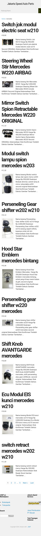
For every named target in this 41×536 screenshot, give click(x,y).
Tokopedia (6, 505)
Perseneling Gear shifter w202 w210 (20, 207)
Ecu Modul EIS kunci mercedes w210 (18, 400)
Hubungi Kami (6, 11)
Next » (25, 483)
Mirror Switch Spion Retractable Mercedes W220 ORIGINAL (19, 112)
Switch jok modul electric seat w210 (20, 27)
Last (32, 483)
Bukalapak (6, 502)
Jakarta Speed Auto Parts (20, 3)
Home (3, 19)
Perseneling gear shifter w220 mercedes (19, 305)
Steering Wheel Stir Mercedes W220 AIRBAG (17, 67)
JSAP (29, 527)
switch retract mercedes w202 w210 (18, 451)
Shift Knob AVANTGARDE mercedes (17, 350)
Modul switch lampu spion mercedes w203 (18, 159)
